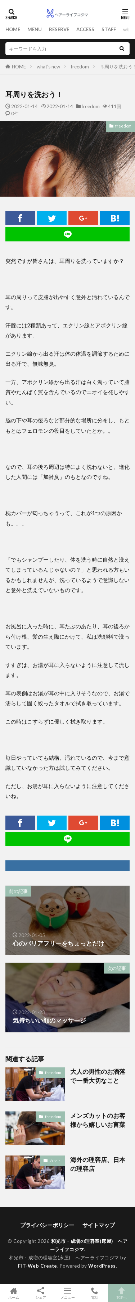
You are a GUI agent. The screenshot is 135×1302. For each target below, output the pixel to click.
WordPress (102, 1266)
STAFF (109, 29)
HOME (12, 29)
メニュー (67, 1293)
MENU (34, 29)
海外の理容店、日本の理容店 (97, 1164)
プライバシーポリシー (47, 1225)
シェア (40, 1293)
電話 (94, 1293)
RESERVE (59, 29)
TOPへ (121, 1293)
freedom (80, 66)
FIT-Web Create (37, 1266)
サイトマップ (98, 1225)
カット (55, 1160)
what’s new (48, 66)
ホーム (13, 1293)
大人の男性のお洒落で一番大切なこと (97, 1076)
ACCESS (85, 29)
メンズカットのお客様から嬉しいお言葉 (97, 1120)
